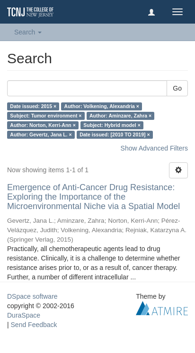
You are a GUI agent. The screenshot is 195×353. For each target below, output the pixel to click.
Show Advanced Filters (154, 148)
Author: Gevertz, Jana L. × (40, 134)
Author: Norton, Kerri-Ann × (43, 125)
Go (177, 88)
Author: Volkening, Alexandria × (101, 106)
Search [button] (28, 32)
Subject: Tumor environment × (45, 115)
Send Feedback (34, 324)
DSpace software (32, 296)
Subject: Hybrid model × (111, 125)
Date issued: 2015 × (33, 106)
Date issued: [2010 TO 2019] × (115, 134)
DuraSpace (23, 315)
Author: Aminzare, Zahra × (120, 115)
